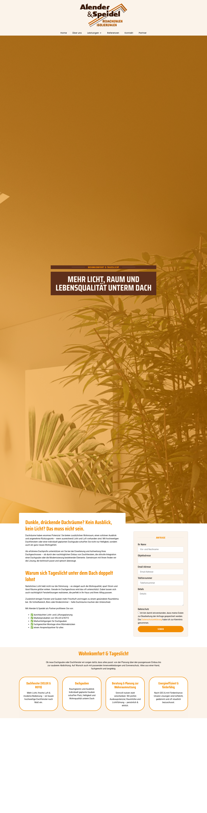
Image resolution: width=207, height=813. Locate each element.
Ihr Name (142, 544)
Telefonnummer (145, 578)
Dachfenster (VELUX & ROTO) (38, 685)
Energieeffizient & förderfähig (168, 685)
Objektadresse (144, 555)
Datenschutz (143, 609)
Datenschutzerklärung (151, 619)
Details (141, 589)
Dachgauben (82, 683)
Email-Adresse (144, 567)
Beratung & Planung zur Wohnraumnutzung (125, 685)
